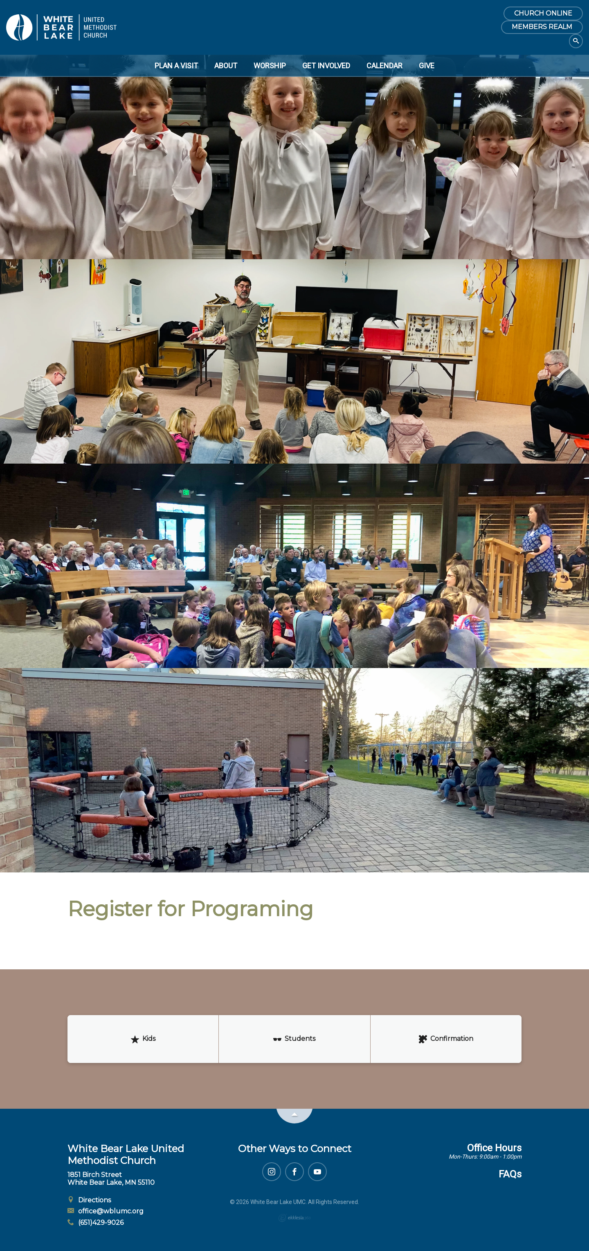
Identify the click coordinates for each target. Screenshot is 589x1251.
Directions (89, 1200)
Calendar (384, 65)
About (225, 65)
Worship (270, 65)
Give (426, 65)
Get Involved (326, 65)
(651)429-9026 (95, 1222)
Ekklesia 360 (294, 1218)
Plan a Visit (176, 65)
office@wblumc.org (105, 1211)
